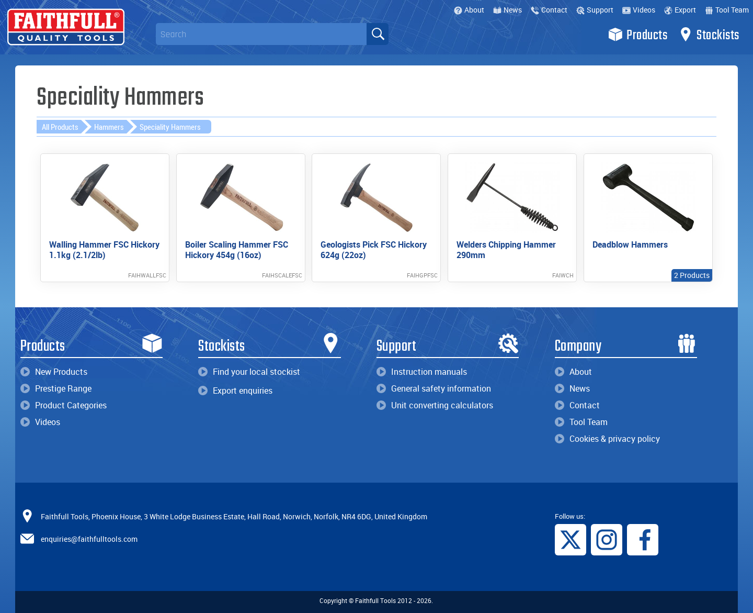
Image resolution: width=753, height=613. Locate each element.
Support (594, 10)
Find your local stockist (249, 371)
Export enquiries (235, 390)
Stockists (708, 34)
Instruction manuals (421, 371)
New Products (53, 371)
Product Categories (63, 405)
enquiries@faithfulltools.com (89, 538)
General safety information (433, 388)
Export (680, 10)
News (507, 10)
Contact (549, 10)
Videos (638, 10)
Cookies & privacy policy (607, 438)
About (469, 10)
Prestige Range (56, 388)
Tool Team (727, 10)
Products (637, 34)
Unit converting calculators (434, 405)
